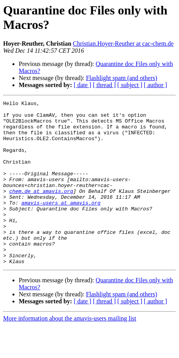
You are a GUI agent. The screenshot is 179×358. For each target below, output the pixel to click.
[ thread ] (104, 85)
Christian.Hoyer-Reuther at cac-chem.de (123, 43)
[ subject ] (129, 85)
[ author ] (155, 85)
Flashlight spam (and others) (121, 78)
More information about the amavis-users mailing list (69, 351)
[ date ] (82, 85)
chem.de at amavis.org (41, 209)
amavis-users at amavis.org (61, 223)
